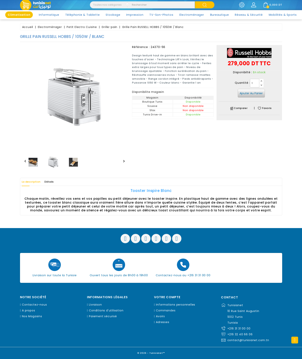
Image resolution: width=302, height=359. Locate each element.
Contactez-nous (34, 305)
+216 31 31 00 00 (239, 328)
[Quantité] (254, 83)
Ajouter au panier (251, 93)
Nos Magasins (32, 316)
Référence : (141, 47)
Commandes (165, 310)
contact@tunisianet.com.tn (248, 340)
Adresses (162, 322)
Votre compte (167, 297)
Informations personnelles (175, 305)
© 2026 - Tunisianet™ (151, 352)
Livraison (95, 305)
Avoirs (160, 316)
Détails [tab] (57, 182)
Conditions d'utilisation (106, 310)
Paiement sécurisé (103, 316)
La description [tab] (34, 182)
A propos (28, 310)
